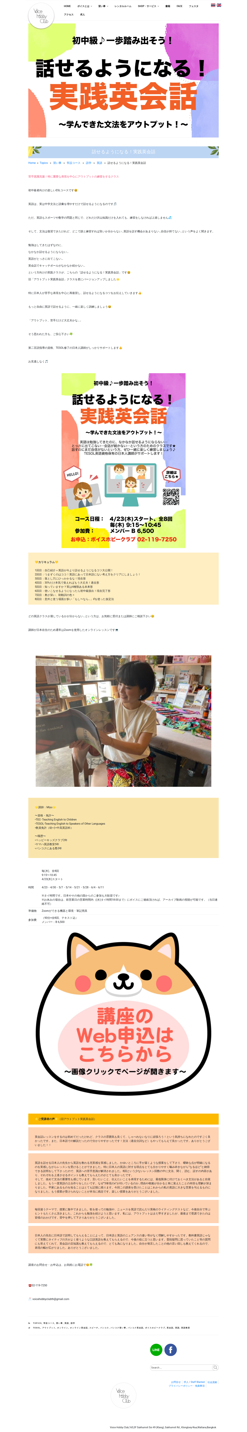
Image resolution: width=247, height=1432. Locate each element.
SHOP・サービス (149, 6)
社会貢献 (212, 1382)
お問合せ (176, 1382)
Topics (44, 163)
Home (32, 163)
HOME (67, 6)
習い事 (103, 6)
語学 (88, 163)
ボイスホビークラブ (155, 1328)
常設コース (73, 163)
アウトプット (49, 1328)
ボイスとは (85, 6)
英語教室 (185, 1328)
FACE (179, 6)
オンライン (62, 1328)
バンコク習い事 (118, 1328)
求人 (82, 14)
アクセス (69, 14)
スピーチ (93, 1328)
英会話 (170, 1328)
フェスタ (193, 6)
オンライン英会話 (79, 1328)
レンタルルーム (123, 6)
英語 (99, 163)
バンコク (104, 1328)
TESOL (36, 1328)
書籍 (167, 6)
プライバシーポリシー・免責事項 (187, 1385)
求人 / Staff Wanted (194, 1382)
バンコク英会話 (135, 1328)
